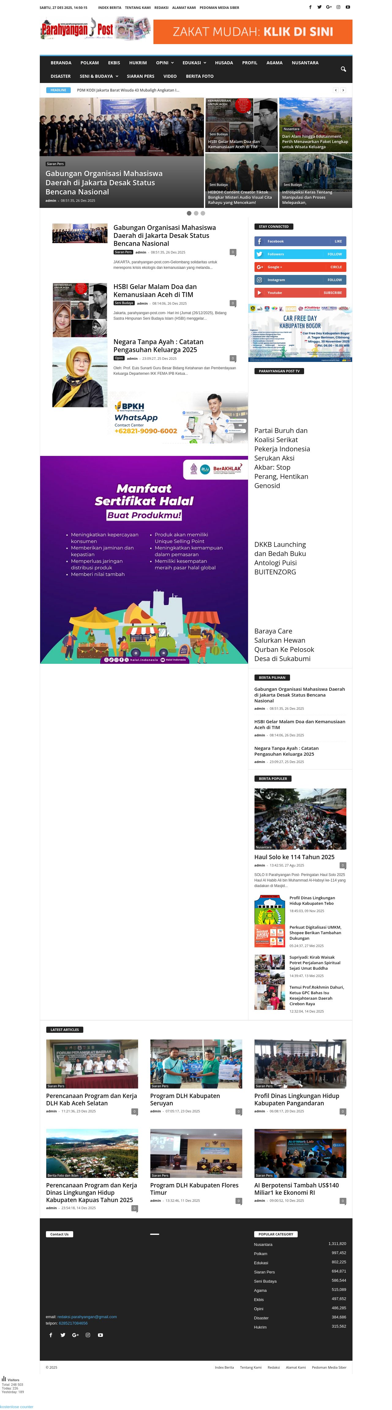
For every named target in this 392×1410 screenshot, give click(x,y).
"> (92, 1274)
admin (51, 200)
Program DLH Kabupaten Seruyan (185, 1099)
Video (170, 76)
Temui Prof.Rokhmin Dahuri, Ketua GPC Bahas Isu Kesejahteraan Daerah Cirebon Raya (317, 995)
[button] (343, 69)
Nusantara (305, 63)
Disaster (61, 76)
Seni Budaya (219, 134)
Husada (224, 63)
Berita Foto (200, 76)
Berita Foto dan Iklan (63, 1175)
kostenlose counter (16, 1406)
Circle (336, 267)
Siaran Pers (141, 76)
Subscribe (333, 292)
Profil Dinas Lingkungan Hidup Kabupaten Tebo (312, 900)
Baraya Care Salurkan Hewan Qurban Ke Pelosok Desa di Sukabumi (284, 644)
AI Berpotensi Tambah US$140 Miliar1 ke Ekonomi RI (296, 1189)
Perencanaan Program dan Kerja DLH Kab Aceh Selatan (91, 1099)
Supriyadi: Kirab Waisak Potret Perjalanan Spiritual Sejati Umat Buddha (315, 962)
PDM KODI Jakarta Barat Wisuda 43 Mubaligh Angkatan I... (128, 90)
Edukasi (261, 1263)
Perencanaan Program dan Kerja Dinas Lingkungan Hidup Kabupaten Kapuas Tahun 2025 (91, 1192)
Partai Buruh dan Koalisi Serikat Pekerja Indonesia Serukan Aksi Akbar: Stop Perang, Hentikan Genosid (282, 458)
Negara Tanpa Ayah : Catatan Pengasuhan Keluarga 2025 (159, 345)
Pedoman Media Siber (219, 7)
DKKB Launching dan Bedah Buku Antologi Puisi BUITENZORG (280, 558)
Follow (335, 254)
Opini (119, 358)
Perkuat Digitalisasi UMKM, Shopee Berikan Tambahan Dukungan (315, 932)
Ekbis (114, 63)
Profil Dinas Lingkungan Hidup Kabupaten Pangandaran (297, 1099)
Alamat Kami (184, 7)
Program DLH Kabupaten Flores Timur (194, 1189)
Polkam (90, 63)
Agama (274, 63)
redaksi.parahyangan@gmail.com (87, 1316)
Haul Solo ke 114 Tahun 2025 (294, 857)
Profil (249, 63)
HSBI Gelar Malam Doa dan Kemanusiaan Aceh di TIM (155, 290)
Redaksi (161, 7)
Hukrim (138, 63)
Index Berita (110, 7)
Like (338, 241)
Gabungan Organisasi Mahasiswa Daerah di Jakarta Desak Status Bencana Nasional (165, 235)
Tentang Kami (138, 7)
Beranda (61, 63)
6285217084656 (73, 1323)
